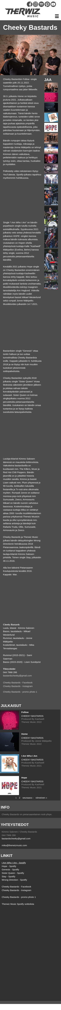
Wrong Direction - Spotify (14, 879)
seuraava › (28, 797)
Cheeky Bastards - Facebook (17, 682)
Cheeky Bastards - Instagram (18, 686)
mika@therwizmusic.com (14, 845)
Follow (25, 712)
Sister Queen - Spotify (13, 873)
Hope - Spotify (9, 866)
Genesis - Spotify (10, 869)
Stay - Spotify (8, 876)
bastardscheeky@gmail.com (17, 675)
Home (24, 734)
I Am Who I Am (29, 756)
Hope (24, 777)
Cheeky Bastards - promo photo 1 (20, 691)
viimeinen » (41, 797)
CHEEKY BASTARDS (32, 716)
